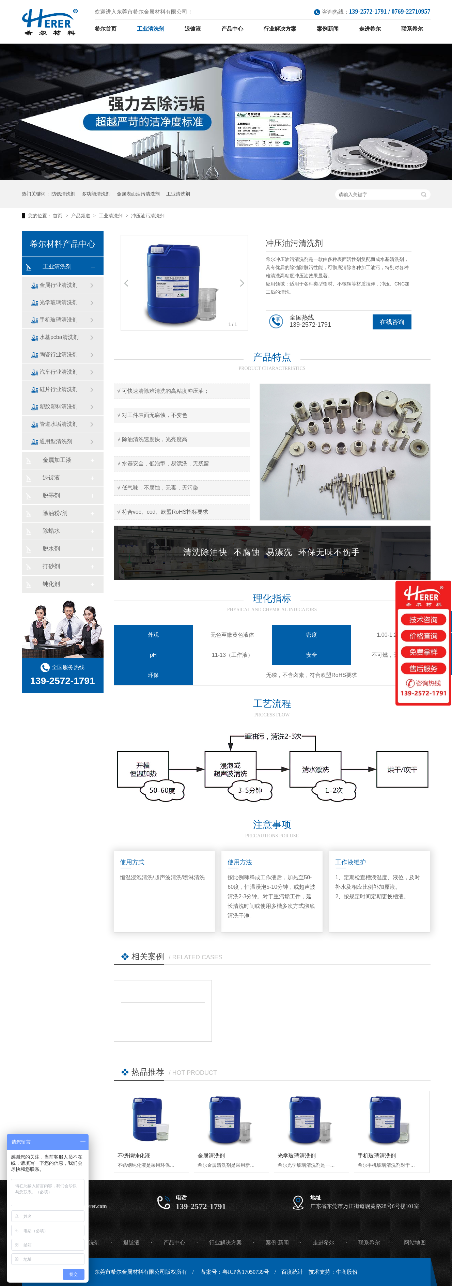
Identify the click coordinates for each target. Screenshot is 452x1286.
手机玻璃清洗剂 (377, 1156)
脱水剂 (51, 548)
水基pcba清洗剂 (59, 337)
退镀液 (193, 29)
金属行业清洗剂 (59, 285)
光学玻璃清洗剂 (297, 1156)
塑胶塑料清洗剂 (59, 406)
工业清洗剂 (150, 29)
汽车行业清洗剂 (59, 372)
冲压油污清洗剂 (148, 215)
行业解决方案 (280, 29)
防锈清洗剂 (63, 194)
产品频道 (81, 215)
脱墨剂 (51, 495)
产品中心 (232, 29)
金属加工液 (57, 460)
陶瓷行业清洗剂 (59, 354)
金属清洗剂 (211, 1156)
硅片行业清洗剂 (59, 389)
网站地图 (415, 1242)
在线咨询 (392, 322)
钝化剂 (51, 584)
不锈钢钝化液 (134, 1156)
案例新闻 (328, 29)
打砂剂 (51, 566)
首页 (58, 215)
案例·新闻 (277, 1242)
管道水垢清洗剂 (59, 424)
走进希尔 (370, 29)
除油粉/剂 (55, 513)
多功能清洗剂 (96, 194)
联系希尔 (412, 29)
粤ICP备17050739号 (245, 1272)
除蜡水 (51, 531)
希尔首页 (105, 29)
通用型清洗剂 (56, 441)
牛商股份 (347, 1272)
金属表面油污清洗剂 (138, 194)
